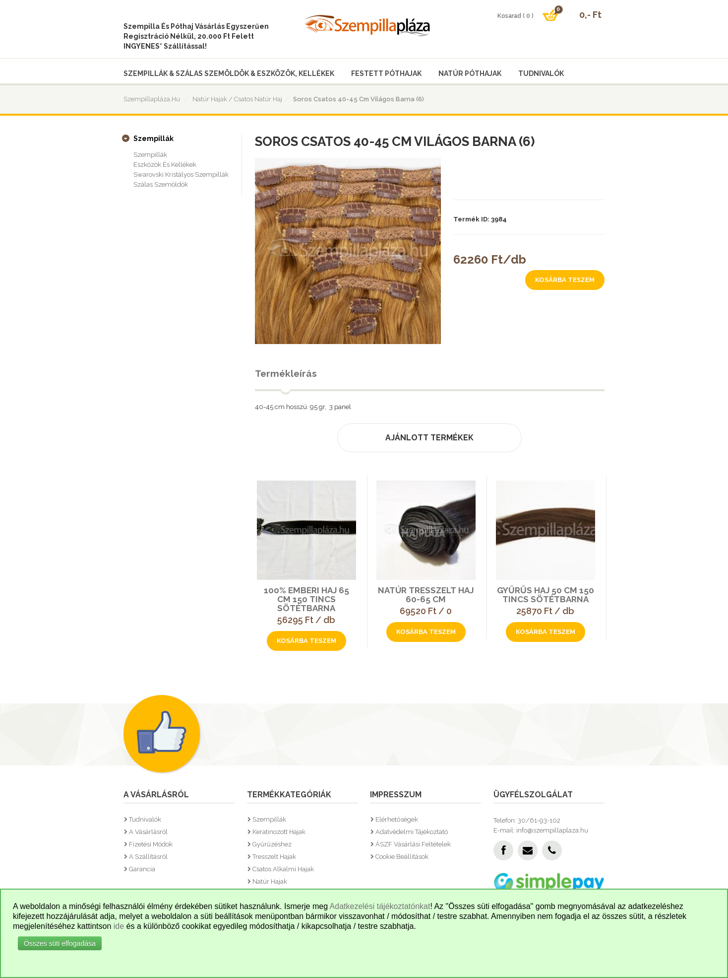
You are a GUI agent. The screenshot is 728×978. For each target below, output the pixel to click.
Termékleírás (286, 373)
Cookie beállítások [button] (401, 856)
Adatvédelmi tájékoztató (411, 832)
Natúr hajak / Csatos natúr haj (237, 99)
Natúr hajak (269, 881)
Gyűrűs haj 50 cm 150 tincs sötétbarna (545, 594)
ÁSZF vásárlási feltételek (413, 844)
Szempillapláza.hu (151, 99)
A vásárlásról (148, 832)
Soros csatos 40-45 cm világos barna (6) (358, 99)
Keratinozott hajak (278, 832)
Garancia (142, 869)
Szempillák (153, 138)
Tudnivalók (541, 73)
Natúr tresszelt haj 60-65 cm (426, 594)
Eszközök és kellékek (164, 164)
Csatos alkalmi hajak (283, 869)
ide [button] (119, 926)
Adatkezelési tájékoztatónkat (380, 906)
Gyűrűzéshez (272, 844)
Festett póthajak (386, 73)
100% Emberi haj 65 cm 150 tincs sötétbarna (306, 599)
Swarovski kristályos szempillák (181, 174)
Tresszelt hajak (274, 856)
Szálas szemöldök (160, 184)
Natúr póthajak (469, 73)
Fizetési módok (151, 844)
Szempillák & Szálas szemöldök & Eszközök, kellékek (228, 73)
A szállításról (148, 856)
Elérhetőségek (396, 819)
